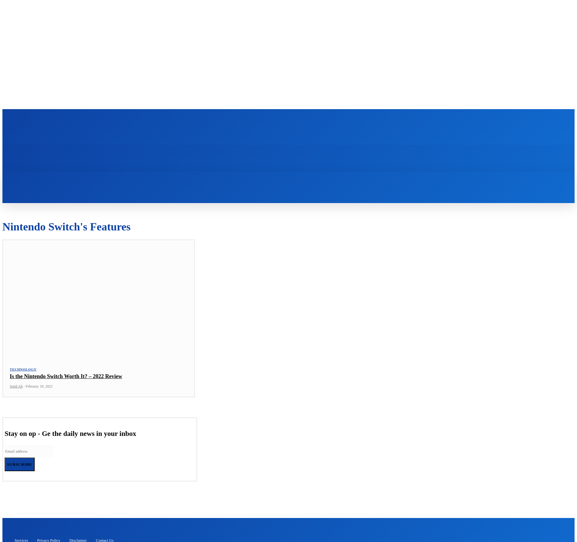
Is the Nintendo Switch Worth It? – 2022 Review (66, 379)
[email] (29, 453)
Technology (23, 372)
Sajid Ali (16, 389)
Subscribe (19, 466)
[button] (242, 180)
